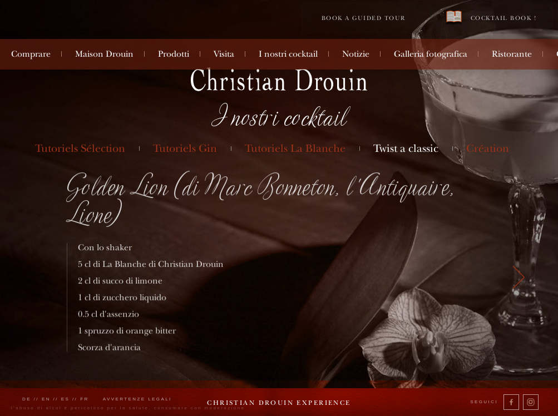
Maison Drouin (104, 54)
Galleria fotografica (430, 54)
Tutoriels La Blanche (295, 148)
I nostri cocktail (288, 54)
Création (487, 148)
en (46, 399)
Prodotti (173, 54)
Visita (224, 54)
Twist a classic (405, 148)
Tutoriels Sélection (80, 148)
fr (84, 399)
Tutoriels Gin (185, 148)
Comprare (31, 54)
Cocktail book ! (491, 17)
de (26, 399)
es (65, 399)
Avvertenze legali (137, 399)
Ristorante (512, 54)
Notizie (355, 54)
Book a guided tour (364, 18)
